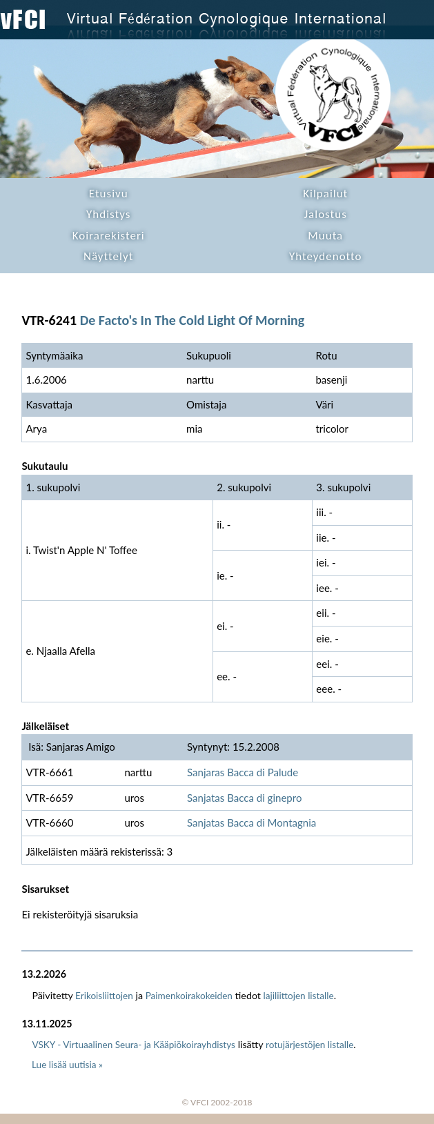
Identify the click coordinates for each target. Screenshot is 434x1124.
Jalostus (325, 214)
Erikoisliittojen (104, 995)
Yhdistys (108, 214)
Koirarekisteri (108, 235)
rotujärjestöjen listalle (309, 1044)
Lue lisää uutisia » (67, 1064)
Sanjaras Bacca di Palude (242, 772)
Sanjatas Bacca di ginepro (244, 797)
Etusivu (108, 193)
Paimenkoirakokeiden (189, 995)
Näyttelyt (108, 256)
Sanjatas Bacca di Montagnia (251, 822)
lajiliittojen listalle (299, 995)
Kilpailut (325, 193)
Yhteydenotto (325, 256)
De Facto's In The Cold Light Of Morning (192, 320)
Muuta (325, 235)
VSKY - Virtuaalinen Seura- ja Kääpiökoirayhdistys (133, 1044)
